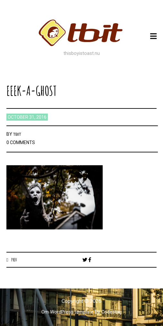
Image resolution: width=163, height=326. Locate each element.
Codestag (113, 312)
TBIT (18, 134)
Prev (15, 259)
